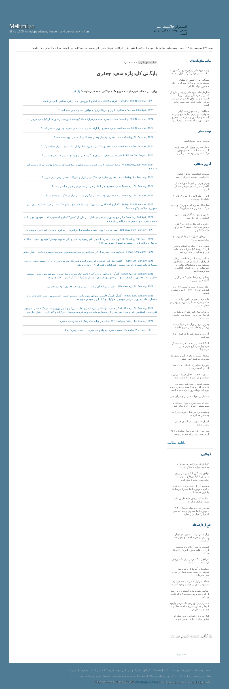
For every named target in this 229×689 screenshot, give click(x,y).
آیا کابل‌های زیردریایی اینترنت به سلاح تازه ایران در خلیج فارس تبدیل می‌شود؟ (190, 346)
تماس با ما (45, 48)
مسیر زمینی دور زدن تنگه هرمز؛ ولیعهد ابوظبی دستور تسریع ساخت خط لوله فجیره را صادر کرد (189, 606)
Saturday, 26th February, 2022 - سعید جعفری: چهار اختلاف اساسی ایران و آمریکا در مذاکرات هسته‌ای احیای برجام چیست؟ (89, 230)
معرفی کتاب (81, 48)
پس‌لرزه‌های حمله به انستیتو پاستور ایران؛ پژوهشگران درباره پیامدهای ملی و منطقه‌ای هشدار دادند (191, 249)
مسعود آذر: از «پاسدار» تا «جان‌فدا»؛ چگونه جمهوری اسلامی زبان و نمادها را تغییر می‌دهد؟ (190, 489)
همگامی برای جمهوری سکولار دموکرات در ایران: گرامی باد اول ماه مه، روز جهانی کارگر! (190, 82)
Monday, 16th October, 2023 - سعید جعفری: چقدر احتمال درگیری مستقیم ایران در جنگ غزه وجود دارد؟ (99, 195)
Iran (204, 18)
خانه (182, 48)
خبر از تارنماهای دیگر (201, 525)
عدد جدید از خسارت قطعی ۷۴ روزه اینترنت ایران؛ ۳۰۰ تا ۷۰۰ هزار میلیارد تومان (190, 289)
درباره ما (57, 48)
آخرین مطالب (202, 164)
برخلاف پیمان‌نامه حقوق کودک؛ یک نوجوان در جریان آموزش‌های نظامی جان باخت (190, 314)
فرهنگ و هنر (107, 48)
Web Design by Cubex (147, 682)
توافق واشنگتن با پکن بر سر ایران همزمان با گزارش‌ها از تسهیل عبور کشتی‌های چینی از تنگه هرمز (191, 476)
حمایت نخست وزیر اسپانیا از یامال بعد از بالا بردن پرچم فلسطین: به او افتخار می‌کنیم (190, 593)
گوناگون (119, 48)
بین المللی (68, 48)
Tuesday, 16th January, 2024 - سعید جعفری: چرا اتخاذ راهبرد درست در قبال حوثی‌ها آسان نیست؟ (102, 186)
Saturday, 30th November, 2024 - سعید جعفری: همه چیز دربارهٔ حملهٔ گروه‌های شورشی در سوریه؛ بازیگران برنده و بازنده (90, 119)
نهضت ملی (172, 48)
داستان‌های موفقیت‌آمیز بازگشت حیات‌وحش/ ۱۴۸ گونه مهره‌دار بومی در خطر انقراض (189, 302)
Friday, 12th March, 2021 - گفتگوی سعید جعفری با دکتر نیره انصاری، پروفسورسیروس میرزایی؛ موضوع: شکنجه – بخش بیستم (88, 252)
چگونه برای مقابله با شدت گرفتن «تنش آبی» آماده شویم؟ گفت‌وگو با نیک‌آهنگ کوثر (191, 227)
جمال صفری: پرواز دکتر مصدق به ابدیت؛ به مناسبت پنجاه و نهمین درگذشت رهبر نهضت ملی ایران (192, 150)
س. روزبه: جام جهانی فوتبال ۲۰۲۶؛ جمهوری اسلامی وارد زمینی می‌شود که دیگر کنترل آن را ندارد (190, 511)
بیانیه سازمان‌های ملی (200, 61)
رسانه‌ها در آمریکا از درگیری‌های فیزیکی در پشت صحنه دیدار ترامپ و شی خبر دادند (190, 571)
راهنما (35, 48)
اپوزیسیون (94, 48)
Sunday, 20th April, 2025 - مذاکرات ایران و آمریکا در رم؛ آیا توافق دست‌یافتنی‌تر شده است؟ (105, 110)
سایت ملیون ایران (147, 62)
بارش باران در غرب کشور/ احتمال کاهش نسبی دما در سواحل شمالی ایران (191, 186)
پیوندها (151, 48)
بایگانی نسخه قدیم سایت (190, 635)
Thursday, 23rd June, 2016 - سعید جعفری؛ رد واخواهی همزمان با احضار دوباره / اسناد (108, 330)
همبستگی (156, 670)
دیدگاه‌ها (141, 48)
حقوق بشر (130, 48)
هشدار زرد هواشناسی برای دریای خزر (189, 396)
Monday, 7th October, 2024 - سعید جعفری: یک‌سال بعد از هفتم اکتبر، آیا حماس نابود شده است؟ (103, 137)
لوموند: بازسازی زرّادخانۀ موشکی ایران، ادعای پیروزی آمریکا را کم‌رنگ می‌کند (190, 549)
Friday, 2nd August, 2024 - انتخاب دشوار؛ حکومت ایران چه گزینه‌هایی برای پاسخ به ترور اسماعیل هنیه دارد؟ (97, 155)
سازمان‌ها (160, 48)
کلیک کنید (77, 91)
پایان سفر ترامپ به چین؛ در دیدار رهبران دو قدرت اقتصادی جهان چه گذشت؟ (191, 537)
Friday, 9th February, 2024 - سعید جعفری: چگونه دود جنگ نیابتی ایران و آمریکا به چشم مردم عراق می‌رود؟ (97, 177)
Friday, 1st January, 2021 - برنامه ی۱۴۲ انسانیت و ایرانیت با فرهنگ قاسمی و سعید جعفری (106, 321)
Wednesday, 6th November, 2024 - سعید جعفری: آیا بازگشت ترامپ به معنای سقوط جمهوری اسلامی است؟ (96, 128)
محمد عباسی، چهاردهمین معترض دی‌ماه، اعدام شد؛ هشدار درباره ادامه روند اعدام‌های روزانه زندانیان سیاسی (189, 386)
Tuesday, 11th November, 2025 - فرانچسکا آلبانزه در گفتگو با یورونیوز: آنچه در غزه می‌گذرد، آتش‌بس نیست (97, 101)
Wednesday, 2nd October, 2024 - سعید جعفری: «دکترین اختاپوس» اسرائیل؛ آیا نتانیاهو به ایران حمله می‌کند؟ (97, 146)
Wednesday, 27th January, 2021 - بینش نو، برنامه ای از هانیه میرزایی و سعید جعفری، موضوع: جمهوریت (99, 286)
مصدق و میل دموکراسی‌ (196, 141)
